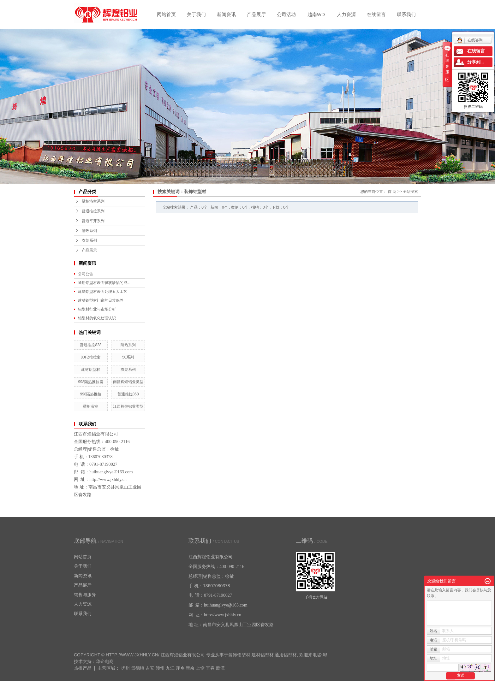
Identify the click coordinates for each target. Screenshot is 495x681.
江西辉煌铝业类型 (128, 406)
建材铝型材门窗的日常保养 (100, 300)
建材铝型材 (90, 369)
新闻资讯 (226, 14)
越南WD (316, 14)
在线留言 (376, 14)
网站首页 (166, 14)
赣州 (160, 668)
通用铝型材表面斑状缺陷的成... (104, 283)
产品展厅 (256, 14)
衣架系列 (89, 240)
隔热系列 (89, 230)
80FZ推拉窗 (91, 357)
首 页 (392, 191)
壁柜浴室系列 (93, 201)
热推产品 (83, 668)
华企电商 (105, 661)
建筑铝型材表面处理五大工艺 (102, 291)
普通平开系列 (93, 221)
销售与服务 (85, 594)
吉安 (150, 668)
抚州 (125, 668)
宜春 (210, 668)
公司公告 (85, 274)
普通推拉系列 (93, 211)
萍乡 (180, 668)
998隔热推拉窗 (90, 382)
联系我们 (406, 14)
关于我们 (196, 14)
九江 (170, 668)
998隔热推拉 (90, 394)
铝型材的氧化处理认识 (97, 318)
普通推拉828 (90, 345)
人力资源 (346, 14)
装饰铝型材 (239, 654)
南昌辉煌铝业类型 (128, 382)
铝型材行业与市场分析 (97, 309)
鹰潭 (220, 668)
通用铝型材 (286, 654)
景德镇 (137, 668)
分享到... (475, 62)
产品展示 (89, 250)
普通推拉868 (128, 394)
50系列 (128, 357)
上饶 (200, 668)
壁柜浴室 (90, 406)
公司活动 (286, 14)
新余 (190, 668)
